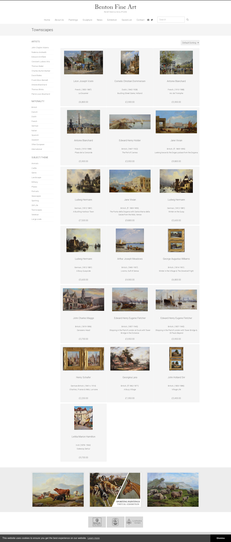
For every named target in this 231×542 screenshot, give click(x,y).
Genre (34, 173)
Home (47, 20)
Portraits (35, 191)
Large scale (36, 219)
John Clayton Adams (40, 47)
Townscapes (37, 210)
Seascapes (36, 196)
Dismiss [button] (221, 538)
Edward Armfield (39, 57)
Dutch (34, 116)
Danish (35, 112)
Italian (34, 130)
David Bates (37, 75)
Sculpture (87, 20)
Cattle (34, 168)
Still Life (35, 205)
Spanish (35, 135)
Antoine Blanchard (39, 85)
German (35, 126)
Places (34, 187)
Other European (38, 144)
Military (35, 182)
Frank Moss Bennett (40, 80)
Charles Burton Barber (41, 71)
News (100, 20)
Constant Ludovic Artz (41, 61)
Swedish (35, 140)
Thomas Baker (38, 66)
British (34, 107)
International (37, 149)
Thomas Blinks (38, 89)
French (34, 121)
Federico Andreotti (39, 52)
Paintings (73, 20)
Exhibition (112, 20)
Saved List (127, 20)
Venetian (35, 214)
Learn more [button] (94, 538)
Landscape (36, 177)
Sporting (35, 200)
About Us (59, 20)
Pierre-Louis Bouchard (41, 94)
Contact (141, 20)
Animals (35, 163)
